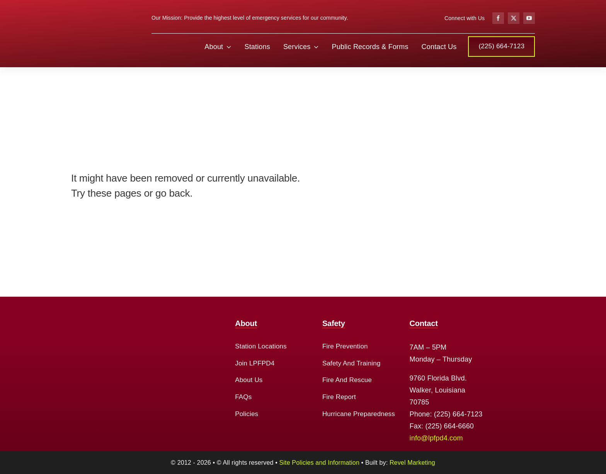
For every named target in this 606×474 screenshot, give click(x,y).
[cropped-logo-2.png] (100, 8)
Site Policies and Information (319, 462)
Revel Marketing (412, 462)
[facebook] (498, 18)
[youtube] (529, 18)
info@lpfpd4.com (436, 438)
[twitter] (513, 18)
